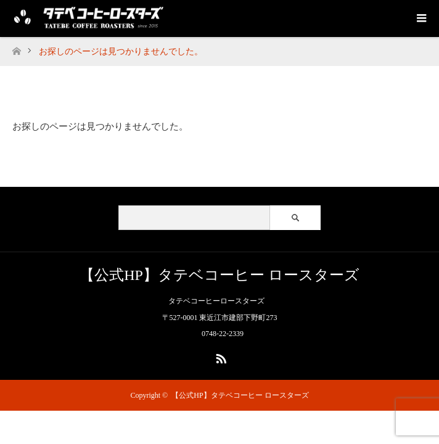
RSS (219, 356)
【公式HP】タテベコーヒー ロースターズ (219, 275)
